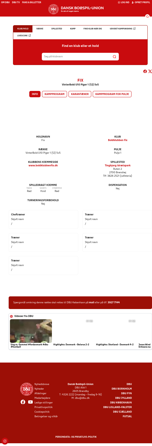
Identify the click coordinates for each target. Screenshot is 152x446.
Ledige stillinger (43, 403)
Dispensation (118, 185)
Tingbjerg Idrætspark (118, 165)
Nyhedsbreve (41, 384)
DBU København (121, 403)
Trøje (29, 188)
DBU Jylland (123, 398)
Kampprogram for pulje (112, 94)
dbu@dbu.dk (82, 398)
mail (91, 302)
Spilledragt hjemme (43, 185)
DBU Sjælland (122, 412)
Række (43, 149)
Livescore (24, 36)
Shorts (43, 188)
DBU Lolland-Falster (117, 407)
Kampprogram (54, 94)
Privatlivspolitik (43, 407)
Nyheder (39, 389)
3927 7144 (114, 302)
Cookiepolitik (41, 412)
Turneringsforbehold (43, 200)
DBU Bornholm (122, 389)
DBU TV (16, 3)
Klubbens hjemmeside (43, 162)
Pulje (117, 149)
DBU (129, 384)
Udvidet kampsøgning (122, 29)
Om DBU (5, 3)
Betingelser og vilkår (46, 416)
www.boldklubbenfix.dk (43, 165)
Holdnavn (43, 137)
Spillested (117, 162)
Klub (117, 137)
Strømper (57, 188)
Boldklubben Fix (117, 140)
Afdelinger (40, 393)
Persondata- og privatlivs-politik (76, 437)
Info (35, 94)
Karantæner (80, 94)
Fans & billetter (31, 3)
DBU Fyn (126, 393)
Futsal (127, 416)
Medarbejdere (42, 398)
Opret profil (141, 2)
